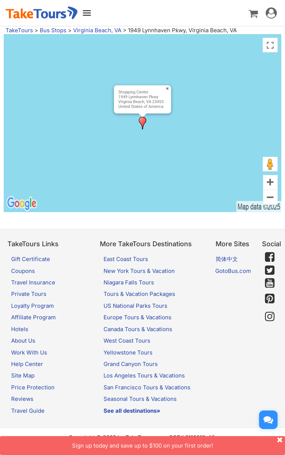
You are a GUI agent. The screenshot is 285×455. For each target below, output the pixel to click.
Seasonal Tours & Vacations (140, 398)
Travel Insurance (33, 282)
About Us (23, 340)
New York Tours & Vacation (139, 270)
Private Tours (28, 293)
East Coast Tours (126, 259)
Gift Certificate (30, 259)
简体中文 (227, 259)
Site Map (23, 375)
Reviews (22, 398)
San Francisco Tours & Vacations (147, 387)
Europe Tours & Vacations (137, 317)
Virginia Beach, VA (97, 30)
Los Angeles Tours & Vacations (144, 375)
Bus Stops (53, 30)
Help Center (27, 363)
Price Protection (33, 387)
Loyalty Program (32, 305)
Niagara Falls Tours (129, 282)
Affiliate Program (33, 317)
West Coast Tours (127, 340)
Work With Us (29, 352)
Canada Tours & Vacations (138, 329)
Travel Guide (28, 410)
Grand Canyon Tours (131, 363)
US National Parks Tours (135, 305)
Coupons (23, 270)
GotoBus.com (233, 270)
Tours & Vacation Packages (139, 293)
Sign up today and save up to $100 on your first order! (178, 442)
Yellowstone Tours (128, 352)
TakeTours (19, 30)
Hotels (19, 329)
